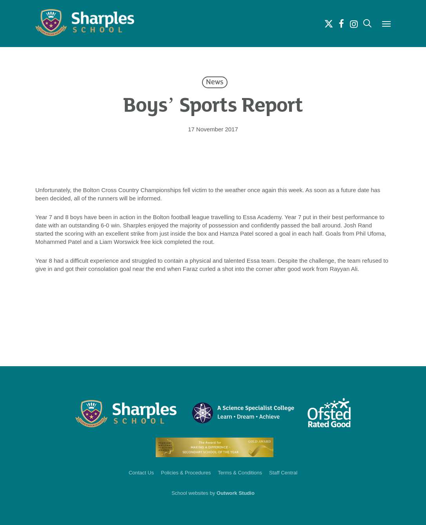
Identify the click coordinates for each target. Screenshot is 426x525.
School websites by (213, 493)
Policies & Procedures (186, 473)
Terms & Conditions (240, 473)
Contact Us (141, 473)
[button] (386, 23)
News (215, 82)
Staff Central (283, 473)
